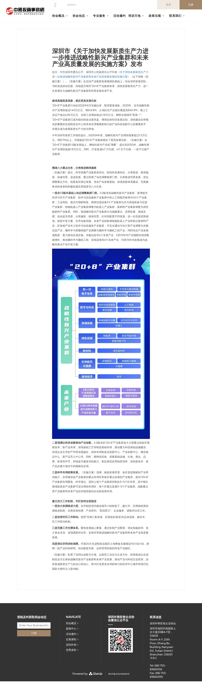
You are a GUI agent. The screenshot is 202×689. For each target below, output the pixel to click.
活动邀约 (119, 16)
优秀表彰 (71, 650)
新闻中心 (71, 628)
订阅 (33, 633)
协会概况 (71, 623)
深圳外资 (71, 644)
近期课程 (71, 639)
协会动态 (79, 16)
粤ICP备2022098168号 (119, 674)
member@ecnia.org (162, 687)
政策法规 (155, 16)
